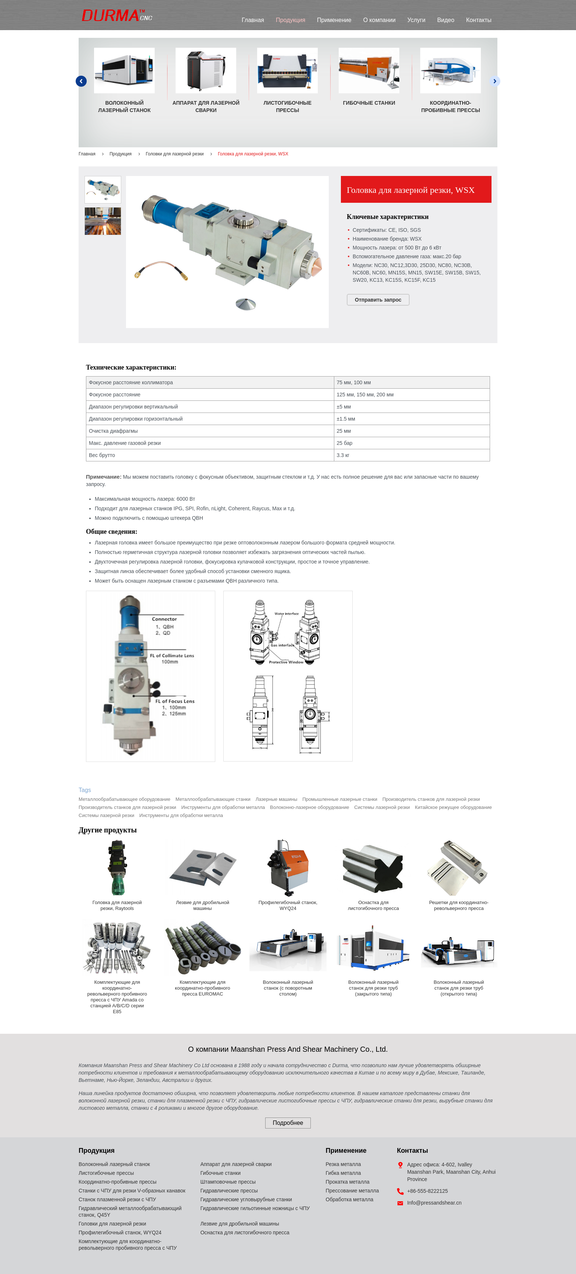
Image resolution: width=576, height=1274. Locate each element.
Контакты (479, 20)
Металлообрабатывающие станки (213, 799)
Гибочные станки (369, 102)
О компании (379, 20)
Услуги (416, 20)
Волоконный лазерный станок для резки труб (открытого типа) (459, 988)
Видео (445, 20)
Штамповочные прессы (228, 1182)
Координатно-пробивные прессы (450, 106)
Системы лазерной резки (382, 807)
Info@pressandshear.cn (434, 1203)
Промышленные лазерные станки (339, 799)
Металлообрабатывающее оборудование (124, 799)
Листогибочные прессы (287, 106)
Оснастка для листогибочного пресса (373, 905)
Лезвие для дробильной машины (202, 905)
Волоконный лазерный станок (124, 106)
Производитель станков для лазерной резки (431, 799)
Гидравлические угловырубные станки (246, 1199)
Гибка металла (343, 1173)
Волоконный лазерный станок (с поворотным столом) (288, 988)
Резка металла (343, 1164)
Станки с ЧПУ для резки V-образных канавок (132, 1191)
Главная (253, 20)
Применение (334, 20)
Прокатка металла (348, 1182)
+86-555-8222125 (427, 1191)
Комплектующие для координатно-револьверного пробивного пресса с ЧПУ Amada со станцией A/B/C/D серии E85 (117, 996)
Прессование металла (352, 1191)
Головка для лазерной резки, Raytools (117, 905)
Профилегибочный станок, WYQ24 (288, 905)
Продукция (290, 20)
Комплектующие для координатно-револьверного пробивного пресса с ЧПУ (128, 1244)
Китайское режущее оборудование (453, 807)
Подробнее (288, 1123)
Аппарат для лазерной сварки (206, 106)
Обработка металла (350, 1199)
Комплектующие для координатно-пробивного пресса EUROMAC (202, 988)
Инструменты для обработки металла (223, 807)
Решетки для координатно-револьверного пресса (459, 905)
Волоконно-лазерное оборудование (309, 807)
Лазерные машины (277, 799)
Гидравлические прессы (229, 1191)
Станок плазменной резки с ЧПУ (117, 1199)
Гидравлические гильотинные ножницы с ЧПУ (255, 1208)
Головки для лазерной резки (175, 153)
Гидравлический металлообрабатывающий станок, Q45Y (130, 1211)
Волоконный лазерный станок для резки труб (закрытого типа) (373, 988)
